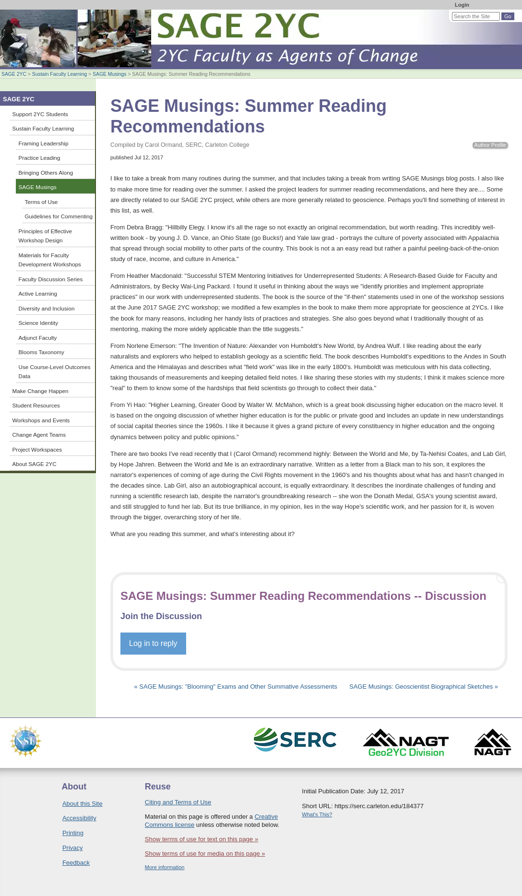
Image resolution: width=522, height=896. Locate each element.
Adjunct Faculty (38, 338)
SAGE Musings (109, 74)
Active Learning (38, 293)
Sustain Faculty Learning (59, 74)
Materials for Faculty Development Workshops (50, 260)
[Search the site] (476, 16)
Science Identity (39, 323)
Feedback (76, 862)
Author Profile (490, 145)
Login (462, 5)
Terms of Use (41, 202)
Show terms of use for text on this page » (201, 839)
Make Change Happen (40, 391)
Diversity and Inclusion (47, 308)
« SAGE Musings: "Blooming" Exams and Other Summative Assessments (236, 686)
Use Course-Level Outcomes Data (55, 372)
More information (165, 867)
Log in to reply (153, 643)
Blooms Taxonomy (41, 352)
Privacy (72, 847)
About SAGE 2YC (34, 464)
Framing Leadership (44, 143)
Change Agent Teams (39, 434)
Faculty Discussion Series (51, 279)
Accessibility (79, 818)
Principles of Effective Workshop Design (45, 236)
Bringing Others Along (46, 172)
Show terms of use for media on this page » (205, 853)
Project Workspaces (37, 449)
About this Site (82, 803)
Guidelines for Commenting (59, 216)
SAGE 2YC (13, 74)
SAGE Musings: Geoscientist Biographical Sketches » (423, 686)
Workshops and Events (41, 420)
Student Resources (36, 405)
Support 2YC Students (40, 114)
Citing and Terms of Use (178, 802)
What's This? (317, 814)
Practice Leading (39, 158)
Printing (72, 832)
